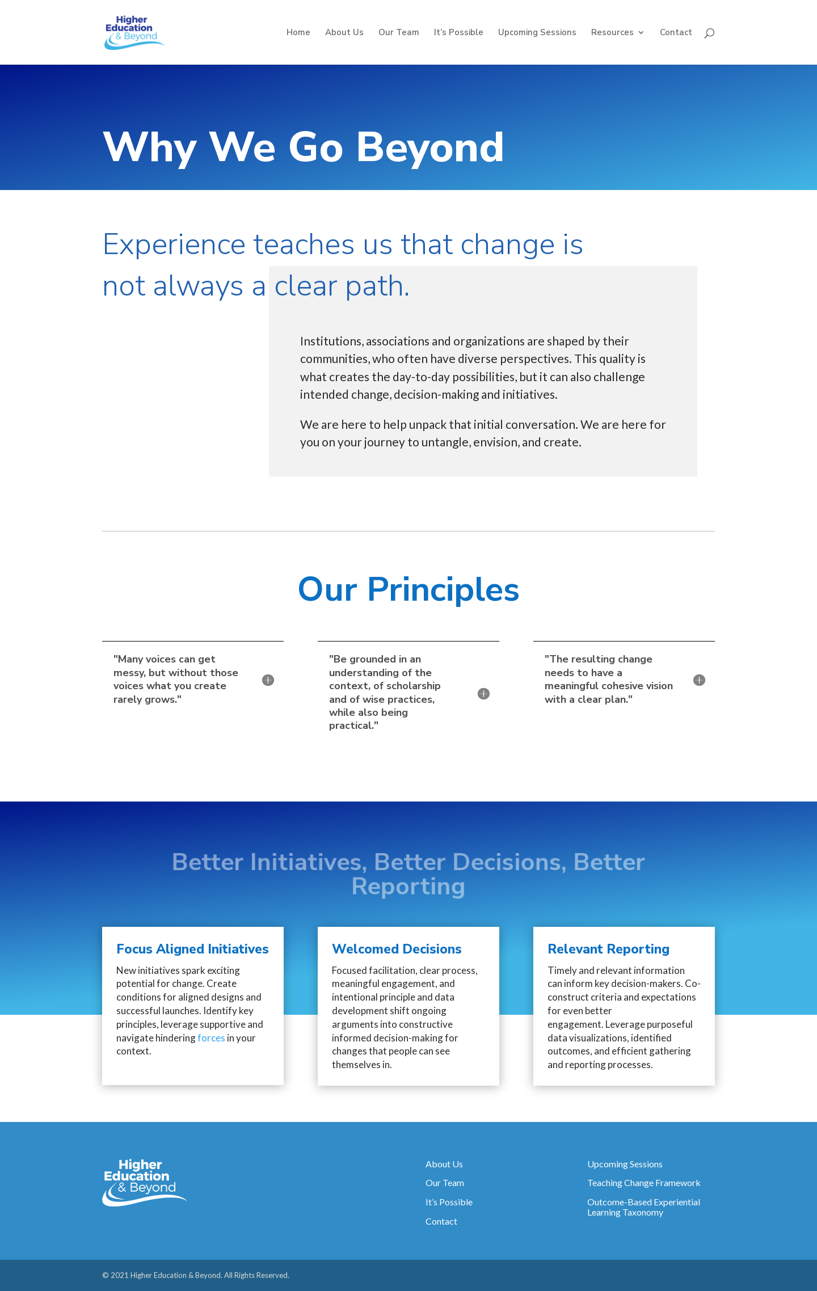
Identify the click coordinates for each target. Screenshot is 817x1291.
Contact (676, 33)
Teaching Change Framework (644, 1182)
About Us (344, 33)
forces (211, 1038)
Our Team (398, 33)
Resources (612, 33)
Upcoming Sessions (537, 33)
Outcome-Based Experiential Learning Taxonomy (643, 1206)
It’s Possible (458, 33)
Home (298, 33)
